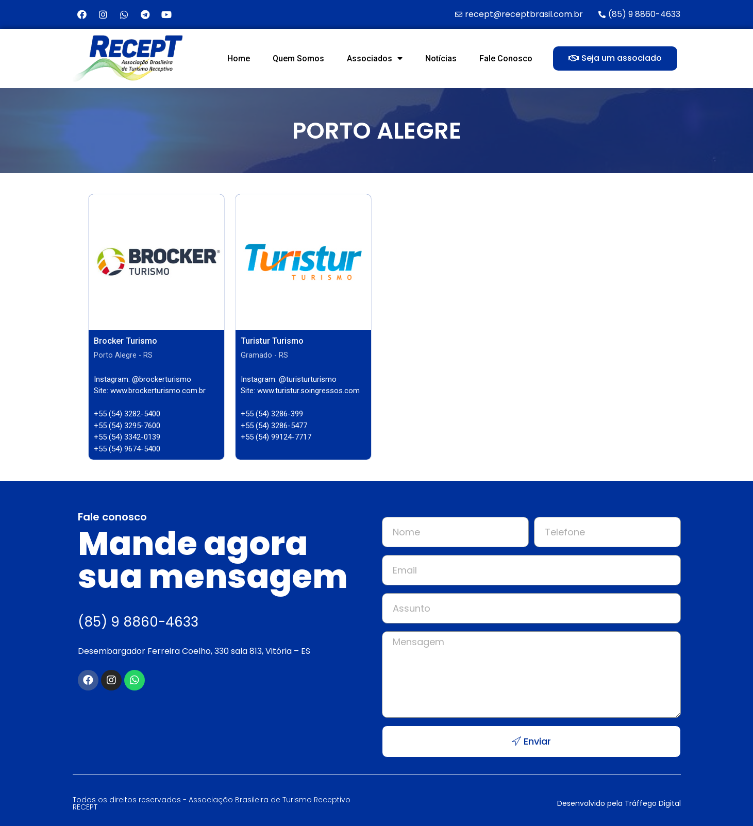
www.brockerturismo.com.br (158, 390)
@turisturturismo (308, 379)
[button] (615, 58)
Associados (375, 58)
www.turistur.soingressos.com (308, 390)
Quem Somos (298, 58)
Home (238, 58)
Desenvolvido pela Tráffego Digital (619, 803)
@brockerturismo (161, 379)
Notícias (441, 58)
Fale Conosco (505, 58)
